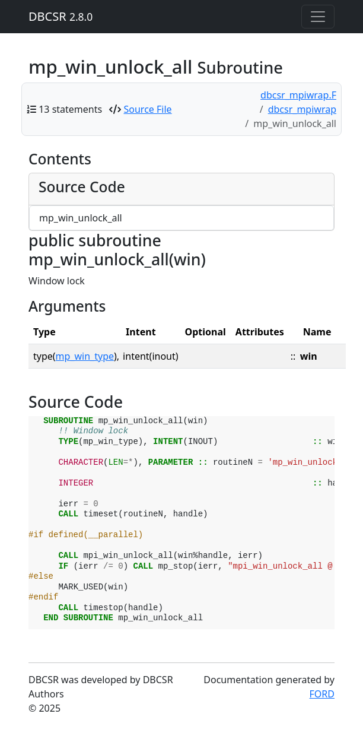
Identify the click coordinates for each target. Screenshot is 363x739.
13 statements (70, 109)
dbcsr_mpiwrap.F (298, 95)
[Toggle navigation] (318, 16)
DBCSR (60, 16)
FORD (322, 693)
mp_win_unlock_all (80, 217)
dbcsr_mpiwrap (302, 109)
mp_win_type (85, 356)
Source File (148, 109)
